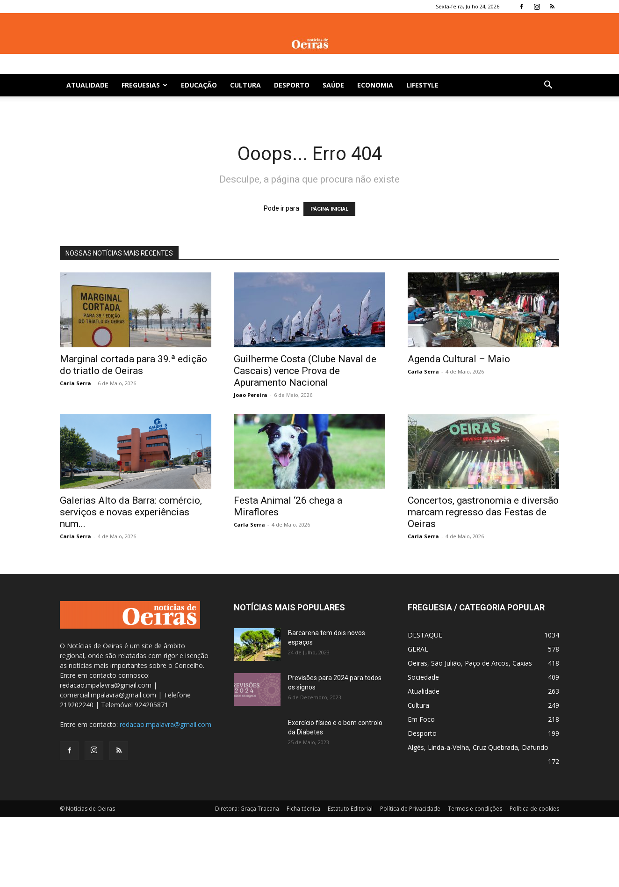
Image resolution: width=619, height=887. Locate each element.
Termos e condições (475, 809)
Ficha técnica (303, 809)
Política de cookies (534, 809)
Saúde (333, 85)
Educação (199, 85)
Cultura (245, 85)
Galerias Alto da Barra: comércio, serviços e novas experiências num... (131, 512)
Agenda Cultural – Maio (459, 359)
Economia (375, 85)
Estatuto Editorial (350, 809)
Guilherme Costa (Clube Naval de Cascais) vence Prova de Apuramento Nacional (305, 370)
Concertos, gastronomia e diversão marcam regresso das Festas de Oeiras (483, 512)
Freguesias (144, 85)
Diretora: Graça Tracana (247, 809)
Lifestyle (422, 85)
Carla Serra (75, 383)
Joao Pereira (250, 394)
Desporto (292, 85)
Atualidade (87, 85)
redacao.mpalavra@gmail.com (165, 724)
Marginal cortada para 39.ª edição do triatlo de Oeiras (133, 364)
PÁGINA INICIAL (329, 209)
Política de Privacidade (410, 809)
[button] (548, 85)
